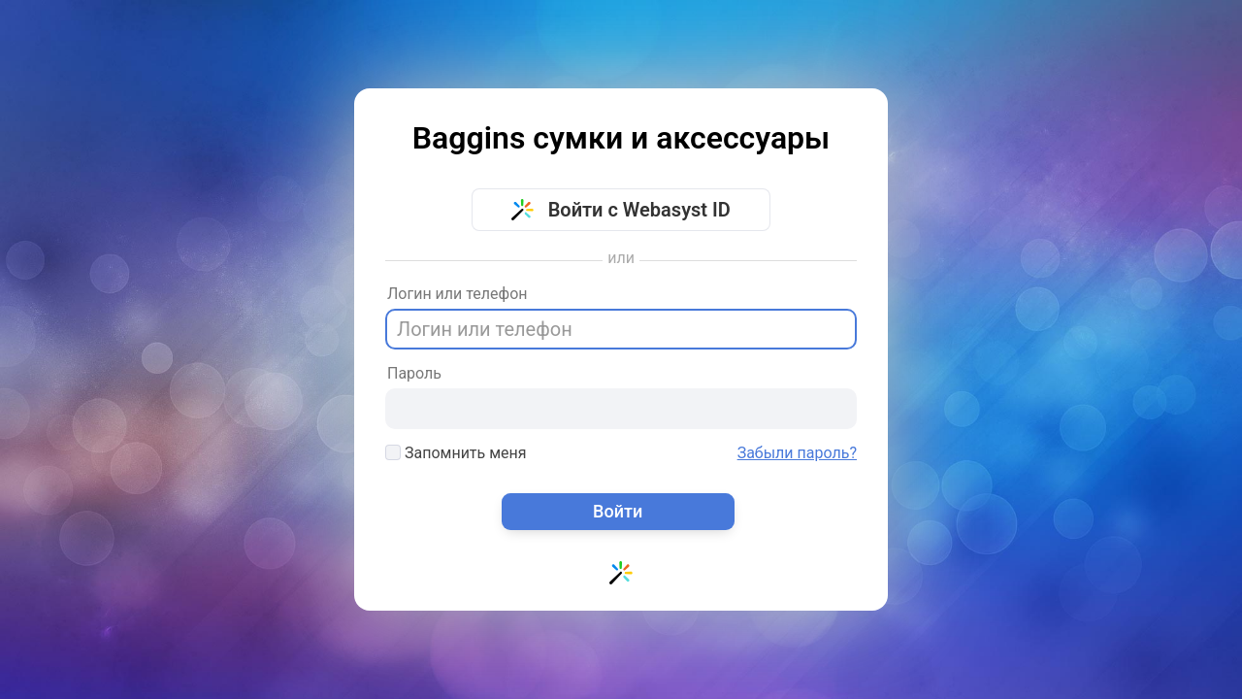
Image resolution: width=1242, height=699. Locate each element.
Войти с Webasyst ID (621, 209)
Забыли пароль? (797, 453)
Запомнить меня (456, 453)
